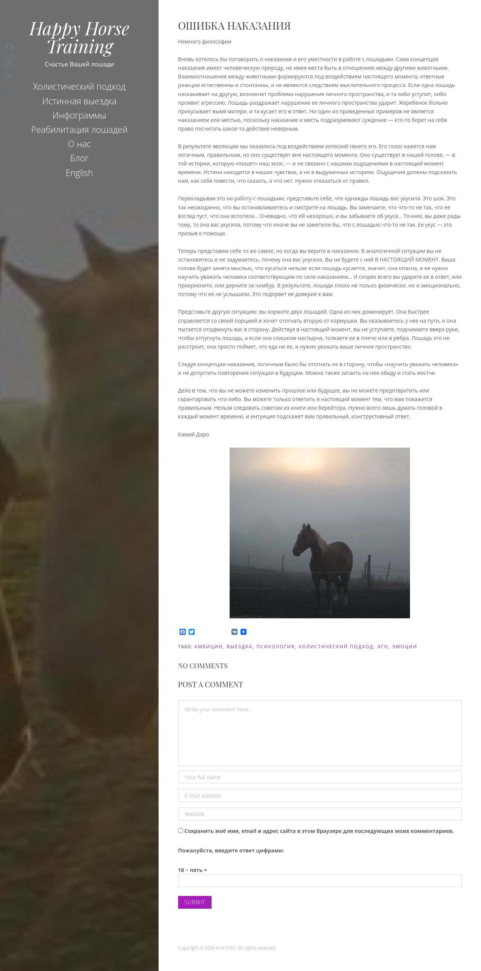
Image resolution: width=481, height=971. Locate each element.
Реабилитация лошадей (79, 129)
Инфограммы (79, 115)
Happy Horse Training (79, 37)
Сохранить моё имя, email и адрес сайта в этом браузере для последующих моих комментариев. (319, 830)
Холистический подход (79, 86)
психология (275, 646)
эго (382, 646)
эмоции (404, 646)
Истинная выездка (79, 101)
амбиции (208, 646)
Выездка (240, 646)
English (79, 173)
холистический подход (336, 646)
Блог (79, 158)
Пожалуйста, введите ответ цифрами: (231, 850)
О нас (79, 144)
